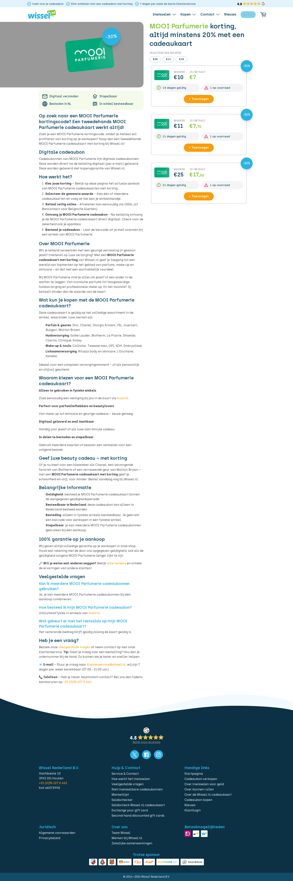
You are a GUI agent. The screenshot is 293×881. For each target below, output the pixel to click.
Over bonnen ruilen (199, 789)
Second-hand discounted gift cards (138, 815)
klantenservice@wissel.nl (106, 664)
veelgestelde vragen (74, 647)
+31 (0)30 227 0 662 (77, 682)
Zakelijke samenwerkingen (132, 843)
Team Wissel (121, 833)
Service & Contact (125, 773)
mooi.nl (122, 398)
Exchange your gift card (130, 810)
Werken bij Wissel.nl (127, 838)
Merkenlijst (120, 794)
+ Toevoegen (199, 99)
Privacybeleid (49, 838)
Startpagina (193, 773)
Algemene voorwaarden (57, 833)
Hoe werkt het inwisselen (131, 779)
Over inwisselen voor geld (204, 784)
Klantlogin (192, 810)
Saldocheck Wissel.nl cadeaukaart (138, 805)
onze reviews (116, 563)
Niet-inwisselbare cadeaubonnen (137, 789)
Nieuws (189, 805)
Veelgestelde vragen (128, 784)
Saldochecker (122, 800)
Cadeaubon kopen (198, 800)
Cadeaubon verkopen (200, 779)
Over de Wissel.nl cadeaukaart (208, 794)
